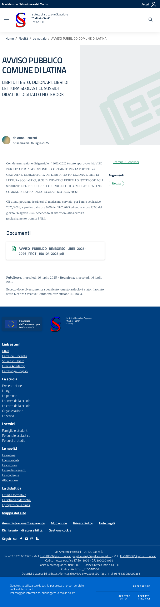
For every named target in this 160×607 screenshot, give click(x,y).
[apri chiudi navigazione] (6, 20)
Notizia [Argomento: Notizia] (116, 183)
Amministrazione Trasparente (23, 523)
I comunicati (10, 460)
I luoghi (7, 390)
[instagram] (32, 538)
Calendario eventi (14, 470)
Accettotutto (124, 597)
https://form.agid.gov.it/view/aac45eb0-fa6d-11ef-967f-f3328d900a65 (95, 573)
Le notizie (39, 38)
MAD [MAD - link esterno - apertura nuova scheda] (5, 350)
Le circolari (9, 465)
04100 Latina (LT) (94, 551)
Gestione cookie (60, 530)
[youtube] (26, 538)
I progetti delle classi (16, 504)
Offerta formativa (14, 494)
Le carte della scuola (16, 405)
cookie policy (67, 593)
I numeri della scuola (16, 400)
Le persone (9, 395)
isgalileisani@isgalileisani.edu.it (92, 556)
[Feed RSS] (37, 538)
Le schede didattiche (16, 499)
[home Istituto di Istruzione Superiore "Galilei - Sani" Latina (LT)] (40, 20)
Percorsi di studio (13, 440)
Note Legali (107, 523)
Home (9, 38)
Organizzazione (12, 410)
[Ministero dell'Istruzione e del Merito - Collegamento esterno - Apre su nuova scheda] (25, 4)
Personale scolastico (16, 435)
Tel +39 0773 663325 (17, 556)
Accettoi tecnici (144, 597)
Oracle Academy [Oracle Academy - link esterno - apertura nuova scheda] (13, 365)
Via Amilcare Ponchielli (68, 551)
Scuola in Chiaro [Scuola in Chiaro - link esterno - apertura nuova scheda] (13, 360)
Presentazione (12, 385)
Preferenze (141, 586)
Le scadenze (10, 475)
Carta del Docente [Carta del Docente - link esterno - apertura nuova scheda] (14, 355)
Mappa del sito (14, 513)
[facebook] (21, 538)
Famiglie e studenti (15, 430)
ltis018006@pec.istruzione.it (138, 556)
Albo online (10, 480)
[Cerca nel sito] (150, 20)
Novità (23, 38)
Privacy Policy (83, 523)
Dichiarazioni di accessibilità (22, 530)
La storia (8, 415)
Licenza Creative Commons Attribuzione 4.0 (44, 294)
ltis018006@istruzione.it (55, 556)
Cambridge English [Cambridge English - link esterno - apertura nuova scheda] (15, 371)
